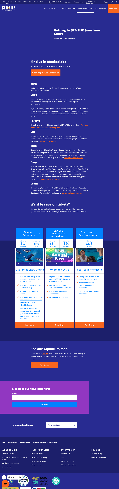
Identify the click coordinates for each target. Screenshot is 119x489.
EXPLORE (45, 354)
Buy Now (59, 325)
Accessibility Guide (38, 461)
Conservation (101, 9)
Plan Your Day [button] (85, 9)
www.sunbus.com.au (47, 141)
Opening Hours (37, 454)
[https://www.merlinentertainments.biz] (9, 480)
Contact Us (65, 454)
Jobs (63, 457)
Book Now (113, 9)
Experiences (6, 467)
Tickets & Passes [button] (51, 9)
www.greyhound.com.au (72, 193)
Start (3, 442)
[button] (29, 247)
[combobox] (61, 425)
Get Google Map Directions (45, 72)
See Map (44, 365)
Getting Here (53, 442)
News (106, 2)
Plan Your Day (12, 442)
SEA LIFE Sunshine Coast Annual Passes (14, 458)
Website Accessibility (69, 465)
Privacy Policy (96, 454)
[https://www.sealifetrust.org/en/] (23, 480)
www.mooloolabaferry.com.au (47, 179)
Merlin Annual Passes (10, 463)
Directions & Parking (39, 442)
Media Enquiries (67, 461)
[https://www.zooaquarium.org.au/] (40, 480)
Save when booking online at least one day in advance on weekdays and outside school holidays (31, 301)
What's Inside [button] (68, 9)
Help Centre (36, 465)
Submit (44, 404)
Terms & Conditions (98, 457)
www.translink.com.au (73, 158)
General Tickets (8, 454)
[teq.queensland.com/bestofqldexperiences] (56, 480)
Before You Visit (25, 442)
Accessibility (79, 2)
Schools (68, 2)
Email (14, 393)
